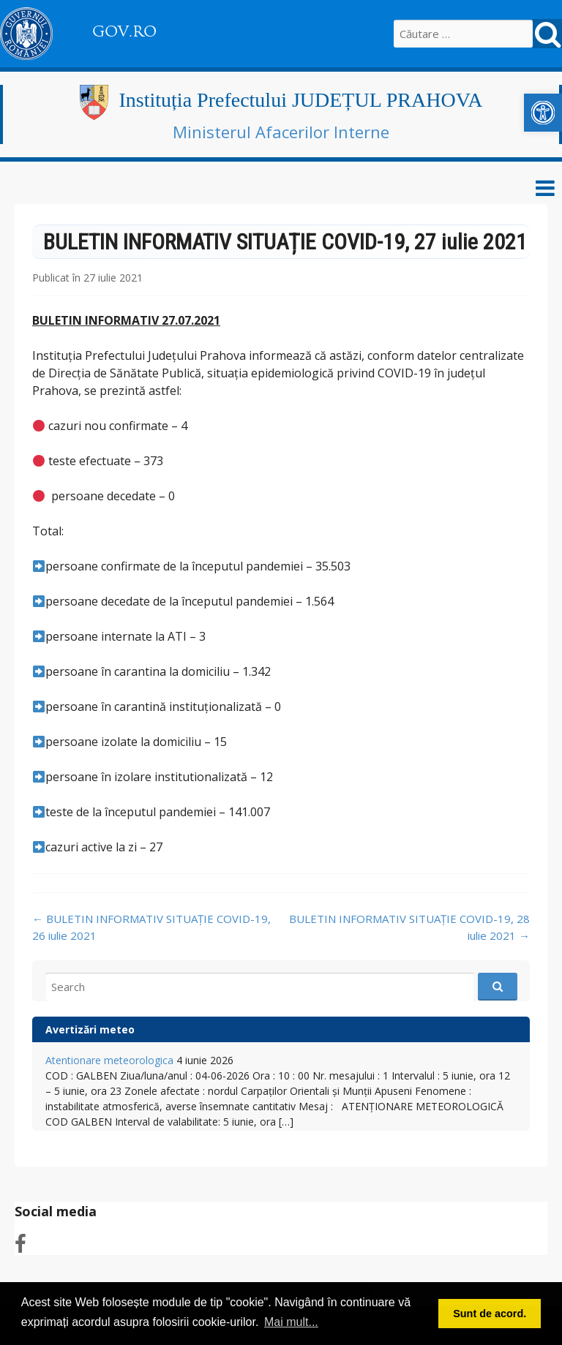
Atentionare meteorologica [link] (109, 1060)
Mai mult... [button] (291, 1322)
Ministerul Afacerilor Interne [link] (281, 132)
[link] (543, 113)
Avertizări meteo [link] (90, 1029)
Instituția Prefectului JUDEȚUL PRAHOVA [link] (301, 99)
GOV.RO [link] (124, 31)
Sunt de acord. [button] (489, 1313)
